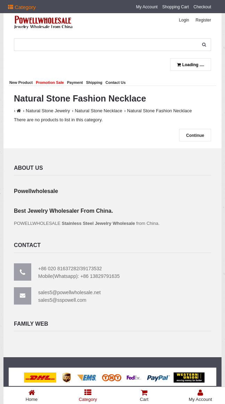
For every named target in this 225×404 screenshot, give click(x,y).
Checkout (202, 7)
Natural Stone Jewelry (48, 110)
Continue (195, 135)
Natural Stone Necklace (98, 110)
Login (184, 20)
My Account (147, 7)
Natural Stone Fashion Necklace (159, 110)
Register (203, 20)
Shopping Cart (175, 7)
